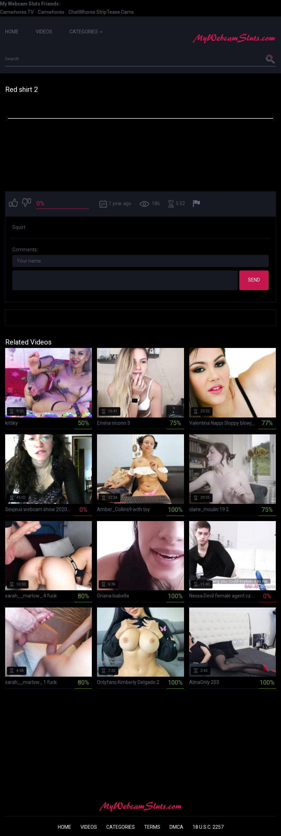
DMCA (176, 827)
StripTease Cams (115, 12)
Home (12, 31)
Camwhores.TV (17, 12)
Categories (86, 31)
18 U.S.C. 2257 (208, 827)
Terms (152, 827)
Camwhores (51, 12)
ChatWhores (81, 12)
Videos (44, 31)
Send (254, 280)
